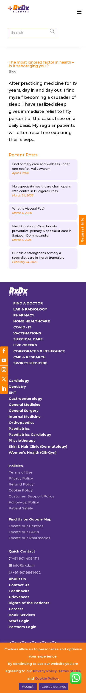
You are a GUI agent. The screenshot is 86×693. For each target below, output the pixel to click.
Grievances (19, 597)
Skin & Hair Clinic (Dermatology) (38, 446)
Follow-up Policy (24, 502)
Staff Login (19, 621)
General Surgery (24, 410)
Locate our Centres (26, 526)
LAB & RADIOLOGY (30, 309)
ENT (12, 392)
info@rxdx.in (24, 565)
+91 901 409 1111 (25, 558)
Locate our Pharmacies (29, 538)
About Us (17, 579)
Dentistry (17, 386)
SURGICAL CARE (28, 339)
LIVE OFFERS (25, 345)
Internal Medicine (25, 416)
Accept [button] (27, 686)
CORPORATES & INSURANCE (39, 351)
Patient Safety (21, 508)
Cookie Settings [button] (54, 686)
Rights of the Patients (29, 603)
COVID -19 (22, 327)
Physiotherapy (22, 440)
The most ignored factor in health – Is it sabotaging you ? (41, 64)
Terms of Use (21, 472)
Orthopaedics (21, 422)
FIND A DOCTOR (28, 303)
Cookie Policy (21, 490)
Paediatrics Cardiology (30, 434)
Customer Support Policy (31, 496)
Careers (16, 609)
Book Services (22, 615)
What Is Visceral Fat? (28, 208)
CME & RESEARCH (29, 357)
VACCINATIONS (27, 333)
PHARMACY (23, 315)
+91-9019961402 (26, 572)
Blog (12, 71)
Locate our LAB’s (24, 532)
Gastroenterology (25, 398)
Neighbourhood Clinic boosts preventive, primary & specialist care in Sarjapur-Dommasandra (42, 230)
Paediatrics (19, 428)
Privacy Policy (21, 478)
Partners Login (22, 627)
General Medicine (24, 404)
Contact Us (19, 585)
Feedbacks (19, 591)
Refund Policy (21, 484)
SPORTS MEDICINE (30, 363)
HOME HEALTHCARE (31, 321)
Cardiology (19, 380)
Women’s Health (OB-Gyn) (32, 452)
